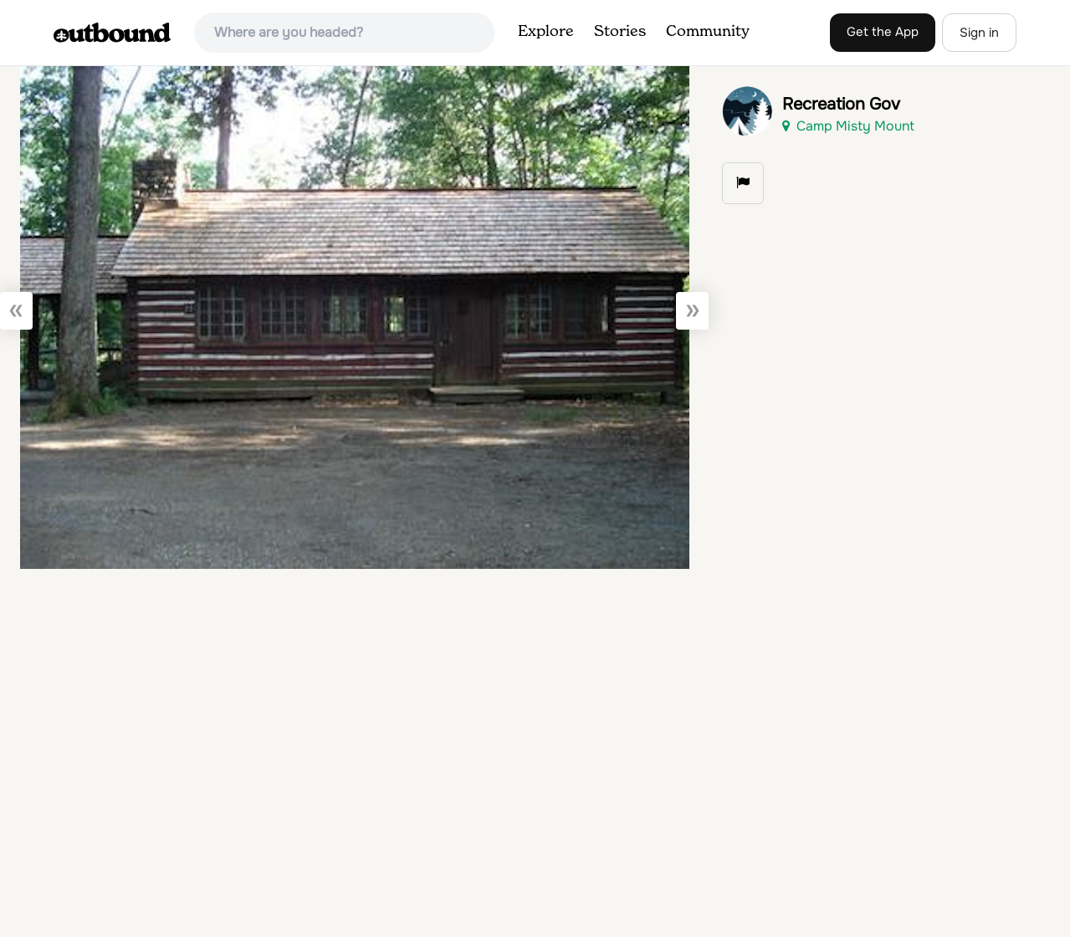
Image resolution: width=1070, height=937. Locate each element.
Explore (546, 31)
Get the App (883, 31)
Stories (620, 31)
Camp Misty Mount (848, 126)
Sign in (979, 32)
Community (708, 31)
